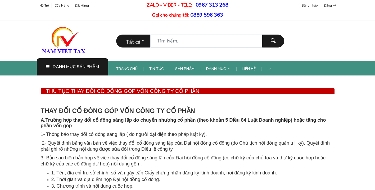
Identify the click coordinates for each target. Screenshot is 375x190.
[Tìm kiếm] (273, 41)
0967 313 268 (212, 4)
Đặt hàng (82, 5)
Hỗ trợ (44, 5)
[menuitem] (130, 69)
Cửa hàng (62, 5)
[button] (269, 69)
